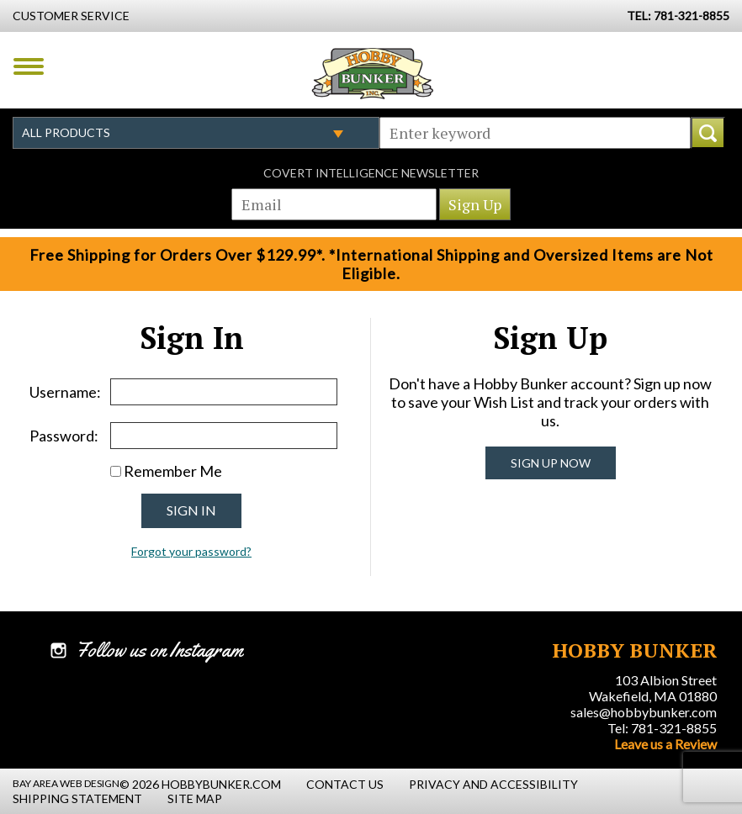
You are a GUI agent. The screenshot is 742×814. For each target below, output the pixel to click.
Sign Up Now (551, 463)
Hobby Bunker (372, 73)
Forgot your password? (191, 551)
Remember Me (173, 471)
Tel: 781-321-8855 (662, 728)
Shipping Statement (77, 798)
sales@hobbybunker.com (643, 712)
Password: (63, 435)
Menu (29, 66)
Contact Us (345, 784)
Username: (65, 392)
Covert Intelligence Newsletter (371, 173)
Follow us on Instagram (159, 650)
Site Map (194, 798)
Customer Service (71, 15)
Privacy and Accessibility (493, 784)
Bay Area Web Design (66, 783)
